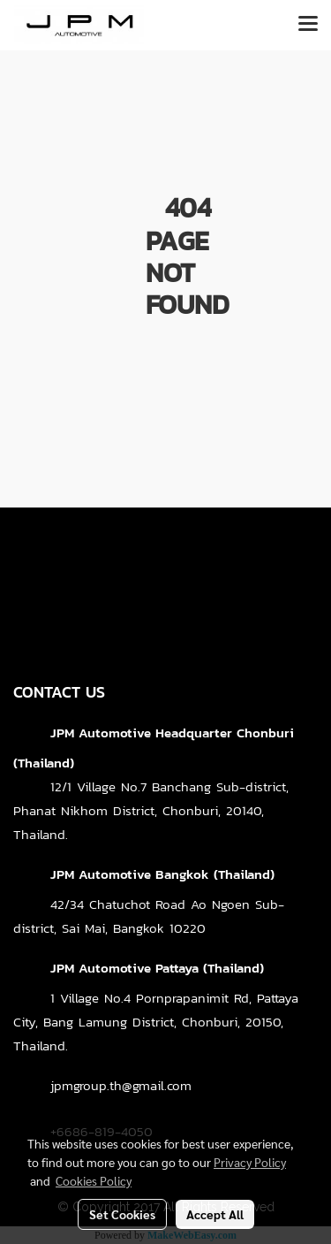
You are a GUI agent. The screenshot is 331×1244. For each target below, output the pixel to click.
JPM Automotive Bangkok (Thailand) (162, 874)
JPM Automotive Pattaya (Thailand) (157, 968)
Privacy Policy (250, 1162)
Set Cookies (122, 1214)
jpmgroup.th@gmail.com (121, 1085)
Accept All (215, 1214)
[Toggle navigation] (308, 24)
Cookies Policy (94, 1180)
